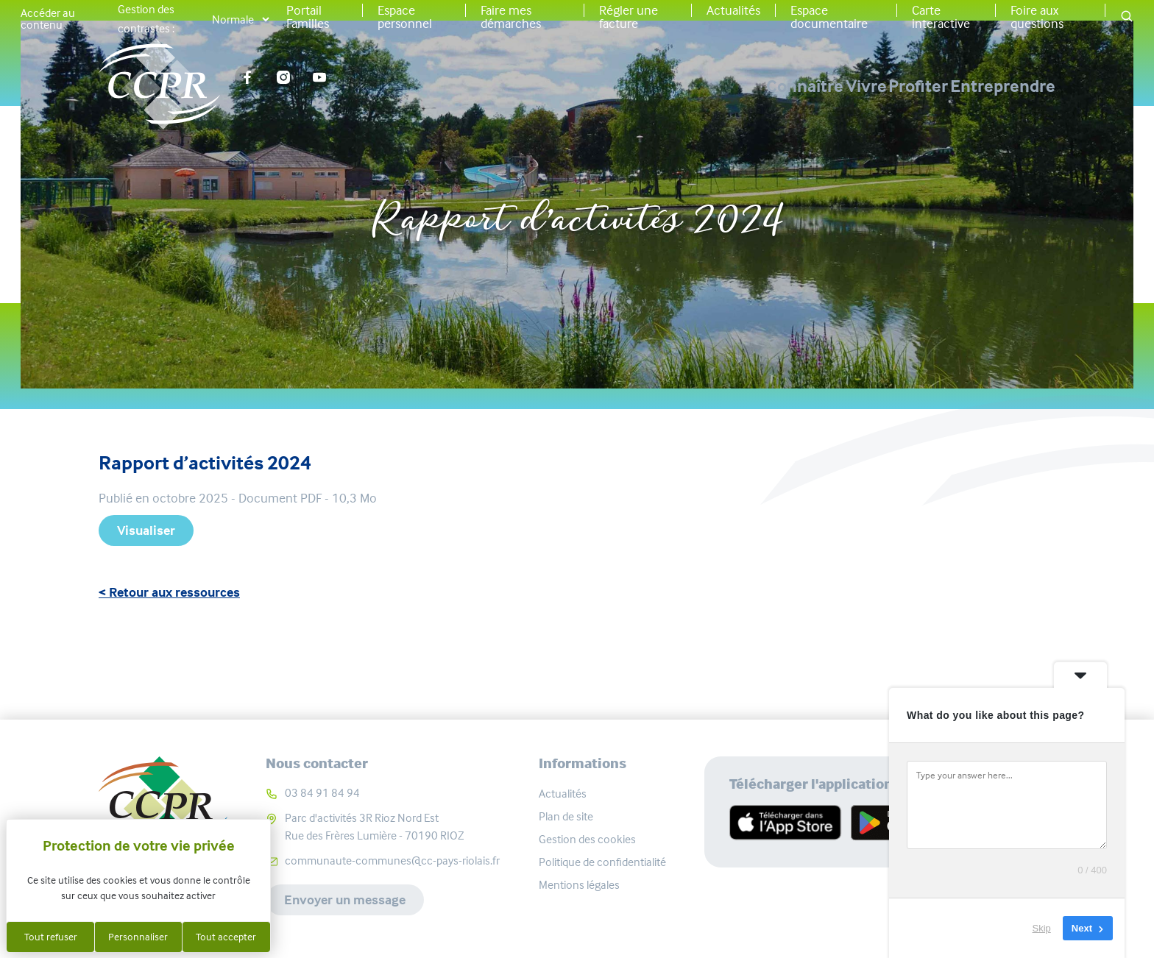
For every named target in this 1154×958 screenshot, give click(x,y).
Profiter (869, 86)
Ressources (602, 171)
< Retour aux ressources (169, 592)
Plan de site (566, 816)
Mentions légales (579, 885)
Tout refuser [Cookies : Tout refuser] (50, 936)
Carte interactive (941, 16)
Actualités (733, 10)
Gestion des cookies (587, 839)
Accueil (515, 171)
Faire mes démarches (511, 16)
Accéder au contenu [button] (48, 19)
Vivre (766, 86)
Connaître (656, 86)
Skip (1042, 928)
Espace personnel (405, 16)
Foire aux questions (1036, 16)
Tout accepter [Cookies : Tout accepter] (226, 936)
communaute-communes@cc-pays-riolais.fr (392, 860)
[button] (1126, 17)
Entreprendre (1002, 86)
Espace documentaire (829, 16)
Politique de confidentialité (602, 862)
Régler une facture (628, 16)
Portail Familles (307, 16)
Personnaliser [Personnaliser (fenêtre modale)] (138, 936)
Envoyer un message (345, 900)
